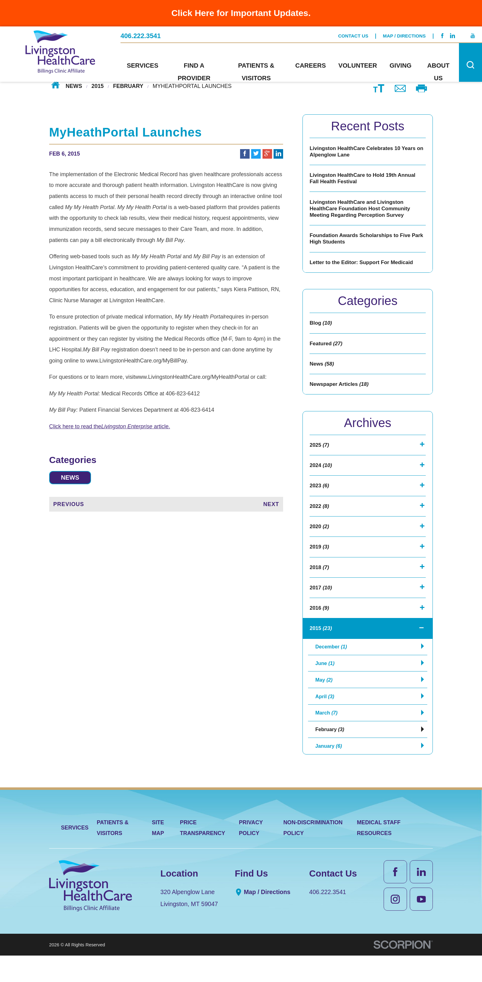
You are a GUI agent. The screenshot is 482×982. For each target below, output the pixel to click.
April (325, 718)
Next (271, 505)
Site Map (158, 854)
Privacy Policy (251, 854)
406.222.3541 (140, 35)
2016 (320, 623)
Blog (321, 329)
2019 (320, 560)
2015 (98, 86)
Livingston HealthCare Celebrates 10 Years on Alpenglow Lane (365, 151)
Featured (327, 350)
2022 (320, 518)
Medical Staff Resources (379, 854)
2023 (320, 496)
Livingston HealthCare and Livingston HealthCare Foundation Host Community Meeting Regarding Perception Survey (362, 211)
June (325, 682)
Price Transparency (202, 854)
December (332, 664)
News (74, 86)
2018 (320, 581)
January (329, 772)
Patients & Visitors (112, 854)
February (128, 86)
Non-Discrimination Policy (313, 854)
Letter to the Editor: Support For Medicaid (363, 267)
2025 (320, 454)
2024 (321, 475)
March (327, 736)
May (324, 700)
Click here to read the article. (109, 426)
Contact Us (353, 35)
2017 (321, 602)
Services (75, 854)
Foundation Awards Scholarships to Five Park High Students (362, 242)
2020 (320, 539)
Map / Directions (404, 35)
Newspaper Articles (340, 393)
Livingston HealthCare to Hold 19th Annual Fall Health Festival (365, 179)
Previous (68, 505)
